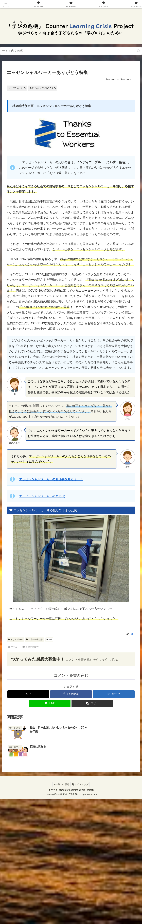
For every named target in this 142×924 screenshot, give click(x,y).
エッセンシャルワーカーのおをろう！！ (51, 479)
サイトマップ (80, 765)
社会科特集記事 (34, 639)
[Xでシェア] (28, 694)
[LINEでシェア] (49, 703)
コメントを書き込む (71, 675)
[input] (71, 51)
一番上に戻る (61, 765)
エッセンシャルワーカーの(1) (42, 496)
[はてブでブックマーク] (114, 694)
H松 (49, 639)
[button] (92, 703)
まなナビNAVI (15, 639)
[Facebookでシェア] (71, 694)
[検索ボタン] (138, 51)
